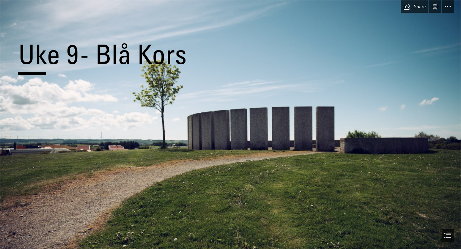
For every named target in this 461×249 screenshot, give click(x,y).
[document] (230, 124)
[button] (414, 6)
